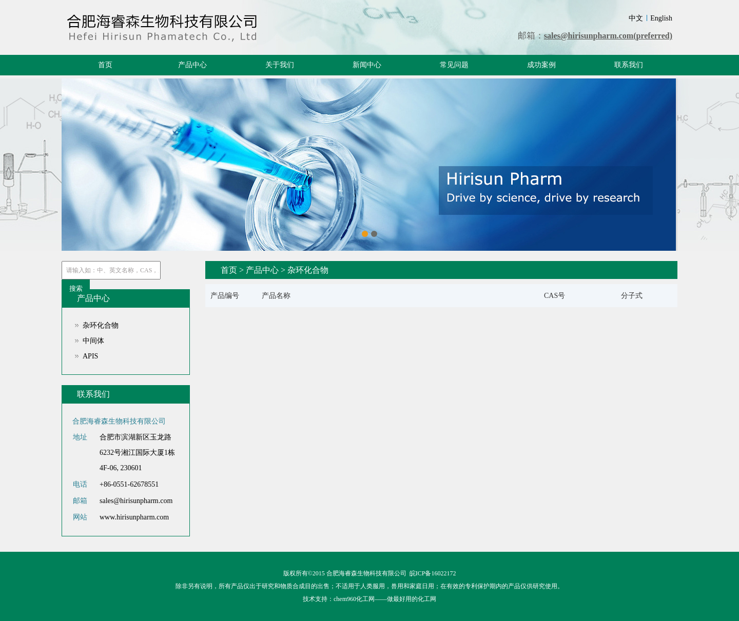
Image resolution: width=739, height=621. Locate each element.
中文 (636, 18)
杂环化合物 (101, 325)
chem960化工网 (354, 599)
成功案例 (541, 65)
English (661, 18)
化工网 (427, 599)
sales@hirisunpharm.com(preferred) (608, 35)
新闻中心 (367, 65)
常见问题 (454, 65)
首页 (105, 65)
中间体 (93, 341)
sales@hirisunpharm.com (136, 501)
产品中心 (192, 65)
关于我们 (279, 65)
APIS (90, 356)
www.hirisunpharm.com (134, 517)
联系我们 (628, 65)
